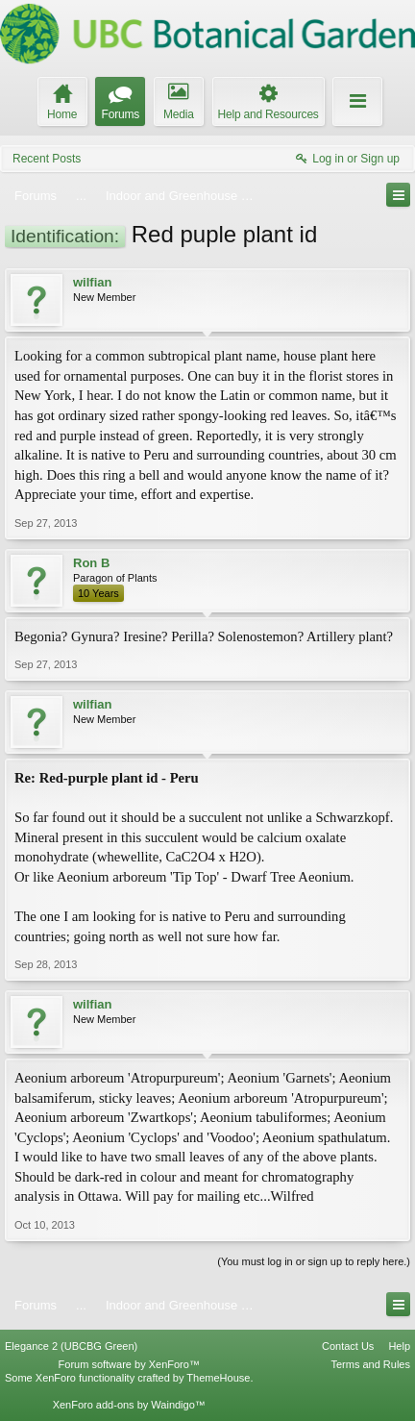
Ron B (91, 563)
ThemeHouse (218, 1378)
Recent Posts (46, 158)
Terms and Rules (370, 1364)
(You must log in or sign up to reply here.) (313, 1261)
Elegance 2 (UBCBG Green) (71, 1346)
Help (399, 1346)
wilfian (92, 282)
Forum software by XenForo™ (129, 1364)
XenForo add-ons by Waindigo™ (129, 1404)
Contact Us (348, 1346)
